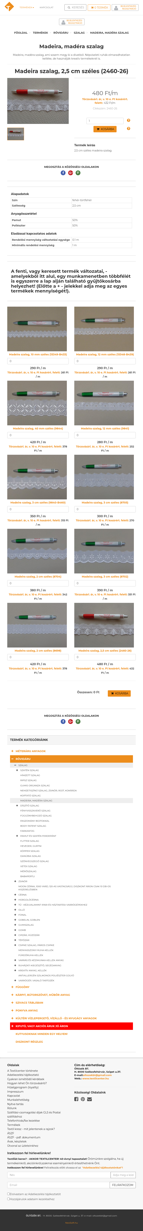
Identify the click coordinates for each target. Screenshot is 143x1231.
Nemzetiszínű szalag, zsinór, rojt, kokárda (48, 790)
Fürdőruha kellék (30, 955)
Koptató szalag (30, 795)
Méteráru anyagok (28, 751)
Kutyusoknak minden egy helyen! (42, 1034)
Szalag (79, 32)
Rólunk (12, 1108)
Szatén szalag (27, 770)
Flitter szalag (29, 841)
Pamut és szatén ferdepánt (35, 836)
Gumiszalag (23, 925)
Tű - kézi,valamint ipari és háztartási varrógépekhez (50, 905)
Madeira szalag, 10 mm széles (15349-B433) (38, 354)
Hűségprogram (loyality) (23, 1087)
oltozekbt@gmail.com (97, 1075)
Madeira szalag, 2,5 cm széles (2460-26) (105, 650)
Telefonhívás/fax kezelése (23, 1120)
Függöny (19, 987)
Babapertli (27, 876)
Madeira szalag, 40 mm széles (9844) (38, 428)
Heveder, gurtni (31, 846)
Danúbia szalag (30, 856)
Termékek (26, 7)
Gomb (19, 930)
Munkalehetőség (18, 1099)
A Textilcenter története (22, 1070)
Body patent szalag (33, 825)
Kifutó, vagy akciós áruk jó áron (39, 1026)
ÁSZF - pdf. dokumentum (23, 1137)
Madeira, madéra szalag (109, 32)
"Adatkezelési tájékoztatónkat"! (102, 1167)
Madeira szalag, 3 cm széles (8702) (105, 576)
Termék (99, 7)
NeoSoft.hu (71, 1222)
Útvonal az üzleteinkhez (22, 1145)
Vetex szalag (28, 866)
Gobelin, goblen (26, 920)
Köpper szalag (30, 851)
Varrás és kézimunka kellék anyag (38, 960)
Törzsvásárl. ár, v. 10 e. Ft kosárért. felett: (33, 372)
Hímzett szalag (30, 775)
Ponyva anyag (24, 1010)
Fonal (19, 915)
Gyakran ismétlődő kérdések (25, 1079)
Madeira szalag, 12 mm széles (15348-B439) (105, 354)
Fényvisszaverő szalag (35, 810)
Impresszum (15, 1091)
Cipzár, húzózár (26, 935)
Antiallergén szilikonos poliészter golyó (46, 975)
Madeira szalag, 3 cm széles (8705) (105, 502)
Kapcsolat (13, 1095)
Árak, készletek (16, 1141)
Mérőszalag (28, 871)
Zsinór (20, 881)
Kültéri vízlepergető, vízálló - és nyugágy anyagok (53, 1018)
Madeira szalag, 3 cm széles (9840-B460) (38, 502)
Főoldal (21, 32)
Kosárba (105, 129)
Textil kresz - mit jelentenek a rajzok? (31, 1129)
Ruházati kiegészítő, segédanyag (37, 965)
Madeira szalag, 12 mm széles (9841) (105, 428)
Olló (19, 910)
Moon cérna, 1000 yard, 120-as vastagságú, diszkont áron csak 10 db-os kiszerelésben (64, 888)
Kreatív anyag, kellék (30, 970)
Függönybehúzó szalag (36, 815)
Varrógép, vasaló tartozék (33, 980)
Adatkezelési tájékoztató (23, 1075)
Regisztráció (129, 9)
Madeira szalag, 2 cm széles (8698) (38, 650)
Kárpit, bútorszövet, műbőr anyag (40, 995)
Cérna (20, 894)
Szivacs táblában (26, 1002)
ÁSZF (10, 1133)
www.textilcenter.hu (95, 1078)
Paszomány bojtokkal (34, 820)
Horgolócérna (26, 899)
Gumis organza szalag (35, 785)
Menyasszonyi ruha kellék (35, 950)
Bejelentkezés (128, 6)
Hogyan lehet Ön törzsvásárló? (27, 1083)
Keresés (76, 7)
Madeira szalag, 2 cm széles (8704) (38, 576)
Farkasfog (27, 830)
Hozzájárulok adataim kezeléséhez (32, 1199)
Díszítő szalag (27, 805)
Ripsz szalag (28, 780)
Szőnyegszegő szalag (34, 861)
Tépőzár (21, 940)
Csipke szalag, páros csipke (33, 945)
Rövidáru (60, 32)
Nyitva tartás (15, 1104)
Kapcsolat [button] (46, 7)
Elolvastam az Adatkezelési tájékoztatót (35, 1194)
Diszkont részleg (29, 1041)
